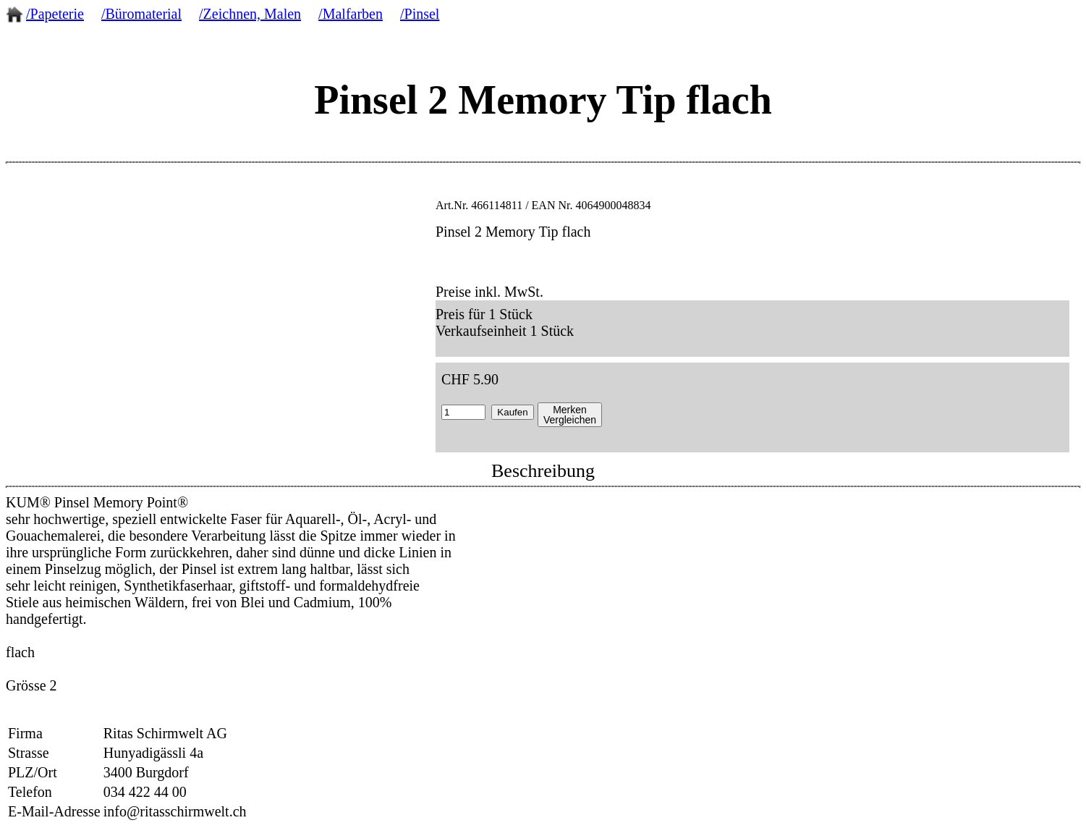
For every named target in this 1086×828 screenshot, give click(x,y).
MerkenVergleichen (569, 415)
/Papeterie (55, 14)
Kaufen (512, 412)
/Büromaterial (141, 14)
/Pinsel (419, 14)
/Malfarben (350, 14)
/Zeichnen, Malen (250, 14)
